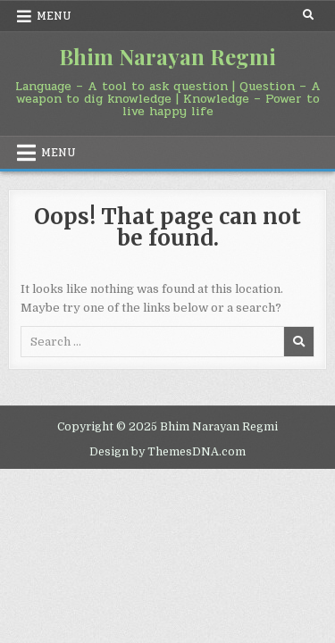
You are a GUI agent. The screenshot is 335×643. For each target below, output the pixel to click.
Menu (54, 16)
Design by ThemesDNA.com (167, 452)
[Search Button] (308, 15)
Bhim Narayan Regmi (167, 56)
